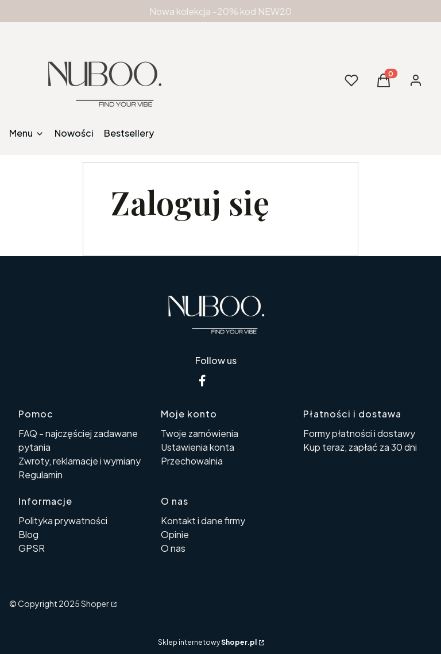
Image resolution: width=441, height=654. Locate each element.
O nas (173, 548)
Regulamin (40, 475)
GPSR (31, 548)
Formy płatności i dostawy (359, 433)
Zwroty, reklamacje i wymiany (79, 461)
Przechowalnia (192, 461)
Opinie (175, 534)
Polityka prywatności (62, 520)
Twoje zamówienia (199, 433)
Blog (28, 534)
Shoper (95, 603)
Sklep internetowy (207, 642)
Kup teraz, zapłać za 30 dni (360, 447)
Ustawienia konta (197, 447)
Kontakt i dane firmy (203, 520)
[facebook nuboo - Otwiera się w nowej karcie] (202, 380)
